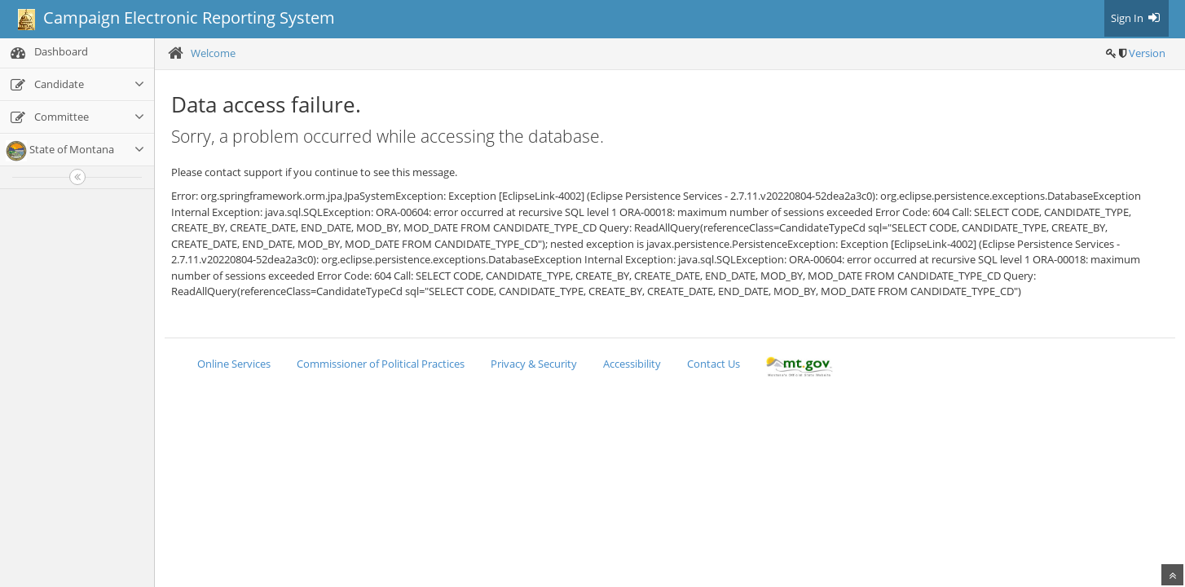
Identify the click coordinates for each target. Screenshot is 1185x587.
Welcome (213, 53)
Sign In (1136, 18)
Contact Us (713, 363)
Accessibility (632, 363)
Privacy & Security (534, 363)
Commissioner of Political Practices (381, 363)
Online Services (234, 363)
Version (1147, 53)
